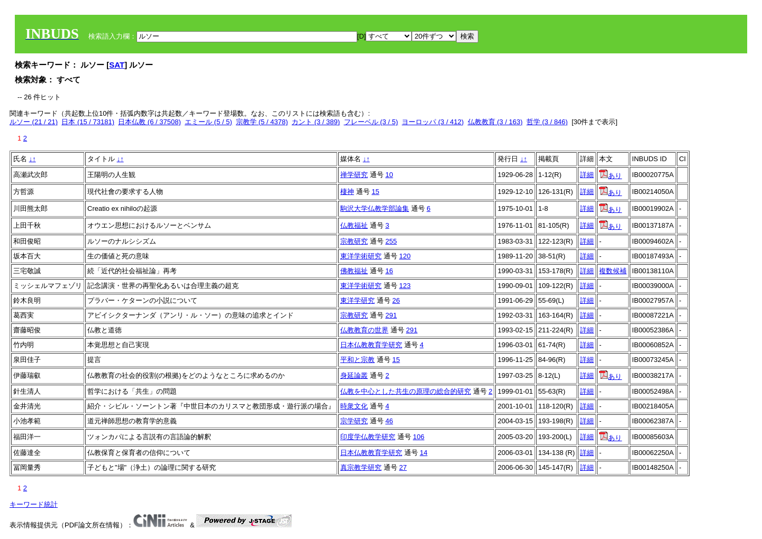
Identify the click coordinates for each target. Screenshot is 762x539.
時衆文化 (354, 406)
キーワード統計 (34, 504)
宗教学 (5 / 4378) (262, 122)
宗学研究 (354, 421)
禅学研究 (354, 175)
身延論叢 (354, 375)
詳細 (587, 175)
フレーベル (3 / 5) (371, 122)
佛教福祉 (354, 271)
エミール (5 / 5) (208, 122)
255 (391, 241)
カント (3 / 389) (316, 122)
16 (389, 271)
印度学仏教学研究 (367, 437)
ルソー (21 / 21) (34, 122)
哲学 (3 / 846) (547, 122)
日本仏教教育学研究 (371, 345)
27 (402, 467)
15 (375, 192)
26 (396, 300)
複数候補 (613, 271)
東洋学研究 (357, 300)
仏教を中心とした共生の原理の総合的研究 (405, 391)
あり (610, 176)
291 (391, 315)
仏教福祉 (354, 225)
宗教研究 (354, 241)
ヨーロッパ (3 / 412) (433, 122)
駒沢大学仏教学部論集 (374, 208)
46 (389, 421)
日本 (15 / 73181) (87, 122)
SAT (116, 64)
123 (405, 286)
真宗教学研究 (361, 467)
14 (423, 453)
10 (389, 175)
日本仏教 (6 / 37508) (149, 122)
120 (405, 256)
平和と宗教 (357, 360)
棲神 (347, 192)
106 (418, 437)
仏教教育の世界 (364, 330)
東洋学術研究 (361, 256)
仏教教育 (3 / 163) (495, 122)
